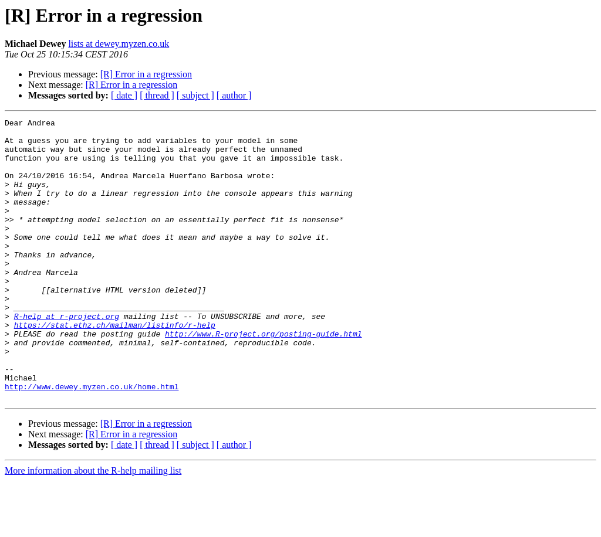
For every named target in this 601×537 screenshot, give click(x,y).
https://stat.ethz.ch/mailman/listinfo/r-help (114, 367)
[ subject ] (195, 95)
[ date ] (124, 95)
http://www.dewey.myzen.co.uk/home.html (91, 441)
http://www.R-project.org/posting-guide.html (263, 377)
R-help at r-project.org (66, 356)
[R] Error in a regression (146, 74)
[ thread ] (157, 95)
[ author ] (234, 95)
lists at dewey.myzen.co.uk (118, 44)
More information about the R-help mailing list (93, 527)
